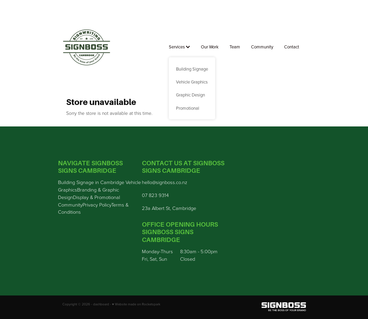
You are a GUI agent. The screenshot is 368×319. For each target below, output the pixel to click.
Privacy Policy (97, 204)
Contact (291, 47)
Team (235, 47)
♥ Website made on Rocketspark (136, 304)
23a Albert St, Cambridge (169, 207)
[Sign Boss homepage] (86, 47)
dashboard (101, 304)
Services (179, 47)
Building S (68, 182)
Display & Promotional (96, 197)
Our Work (210, 47)
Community (262, 47)
